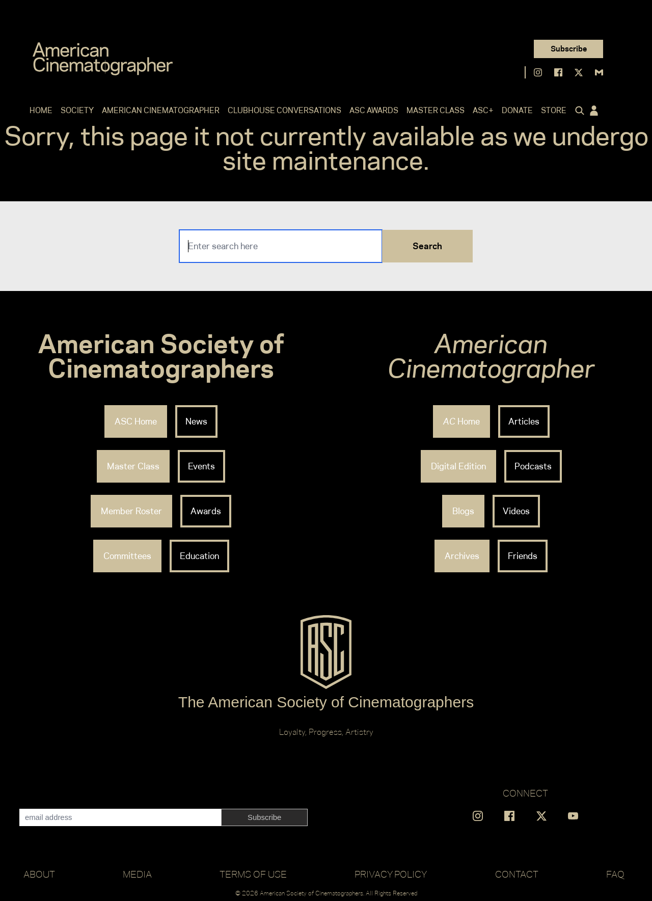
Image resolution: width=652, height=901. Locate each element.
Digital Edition (458, 466)
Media (137, 874)
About (39, 874)
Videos (516, 511)
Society (77, 110)
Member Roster (131, 511)
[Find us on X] (579, 72)
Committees (127, 556)
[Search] (280, 246)
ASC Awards (373, 110)
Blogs (463, 511)
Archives (462, 556)
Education (199, 556)
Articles (523, 421)
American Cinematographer (161, 110)
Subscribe (569, 48)
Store (553, 110)
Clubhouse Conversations (284, 110)
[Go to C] (103, 59)
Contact (516, 874)
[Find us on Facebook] (558, 72)
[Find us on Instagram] (538, 72)
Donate (517, 110)
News (196, 421)
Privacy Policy (391, 874)
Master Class (435, 110)
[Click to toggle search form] (577, 110)
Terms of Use (253, 874)
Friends (522, 556)
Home (41, 110)
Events (201, 466)
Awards (206, 511)
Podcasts (533, 466)
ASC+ (483, 110)
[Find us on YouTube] (573, 816)
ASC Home (136, 421)
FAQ (615, 874)
